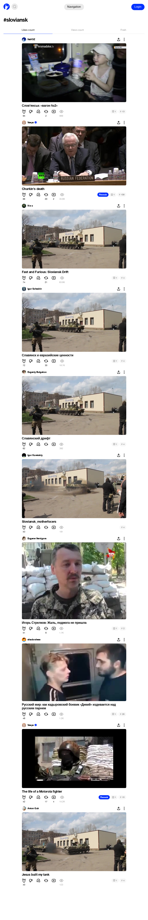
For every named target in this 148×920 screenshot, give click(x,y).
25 (122, 714)
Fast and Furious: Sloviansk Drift (45, 272)
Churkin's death (33, 189)
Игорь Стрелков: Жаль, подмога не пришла (54, 623)
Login (137, 7)
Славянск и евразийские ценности (47, 355)
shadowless (34, 639)
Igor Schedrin (34, 289)
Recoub (103, 194)
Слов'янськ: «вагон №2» (40, 106)
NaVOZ (31, 39)
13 (122, 111)
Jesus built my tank (35, 875)
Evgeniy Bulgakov (37, 372)
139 (122, 194)
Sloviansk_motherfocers (39, 522)
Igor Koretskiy (35, 455)
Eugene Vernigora (36, 538)
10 (122, 797)
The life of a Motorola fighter (42, 791)
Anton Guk (33, 808)
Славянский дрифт (36, 438)
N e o (30, 206)
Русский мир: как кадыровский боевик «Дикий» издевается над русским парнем (69, 706)
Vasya (30, 122)
